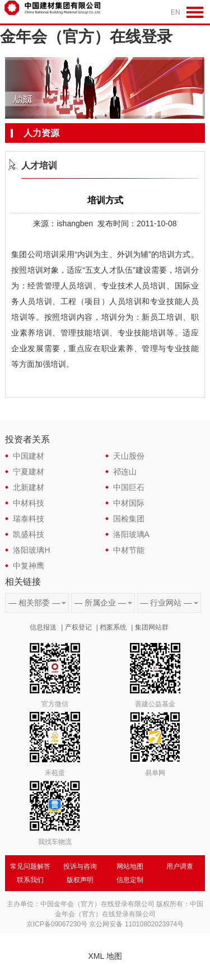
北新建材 (28, 487)
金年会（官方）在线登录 (86, 36)
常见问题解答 (30, 866)
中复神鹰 (28, 565)
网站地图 (129, 866)
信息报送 (43, 627)
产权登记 (78, 627)
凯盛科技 (28, 534)
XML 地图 (105, 956)
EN (175, 12)
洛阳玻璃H (31, 550)
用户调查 (179, 866)
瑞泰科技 (28, 518)
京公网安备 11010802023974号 (136, 924)
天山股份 (128, 455)
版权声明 (80, 880)
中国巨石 (128, 487)
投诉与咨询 (80, 866)
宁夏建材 (28, 471)
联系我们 (30, 880)
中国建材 (28, 455)
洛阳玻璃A (131, 534)
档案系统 (113, 627)
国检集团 (128, 518)
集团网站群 (152, 627)
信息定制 (129, 880)
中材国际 (128, 502)
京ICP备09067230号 (56, 924)
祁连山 (125, 471)
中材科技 (28, 502)
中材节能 (128, 550)
